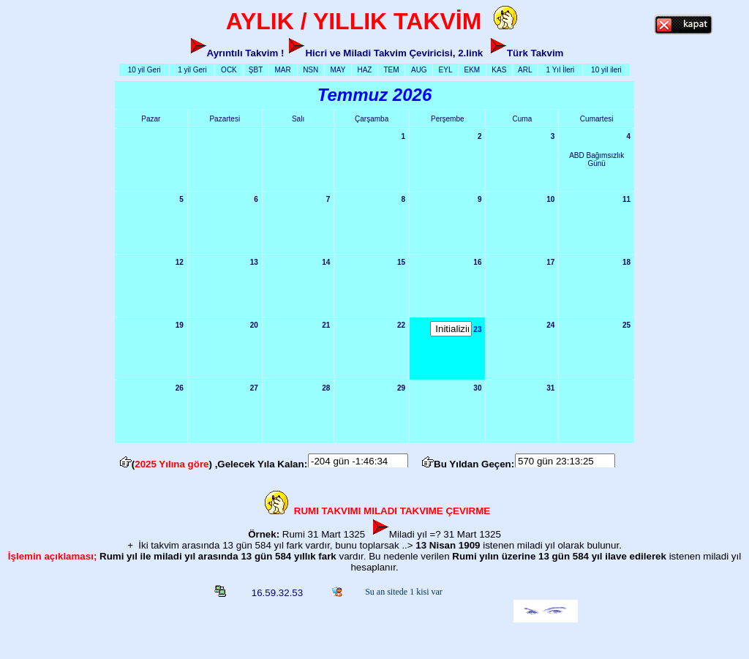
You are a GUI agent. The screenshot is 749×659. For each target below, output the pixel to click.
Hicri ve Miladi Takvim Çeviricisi (378, 53)
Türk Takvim (535, 53)
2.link (470, 53)
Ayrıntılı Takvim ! (246, 53)
